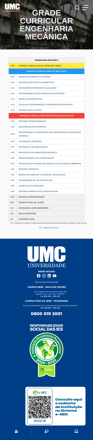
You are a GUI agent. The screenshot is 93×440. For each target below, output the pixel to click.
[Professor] (46, 432)
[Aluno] (17, 432)
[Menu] (85, 7)
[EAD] (76, 432)
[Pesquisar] (77, 7)
